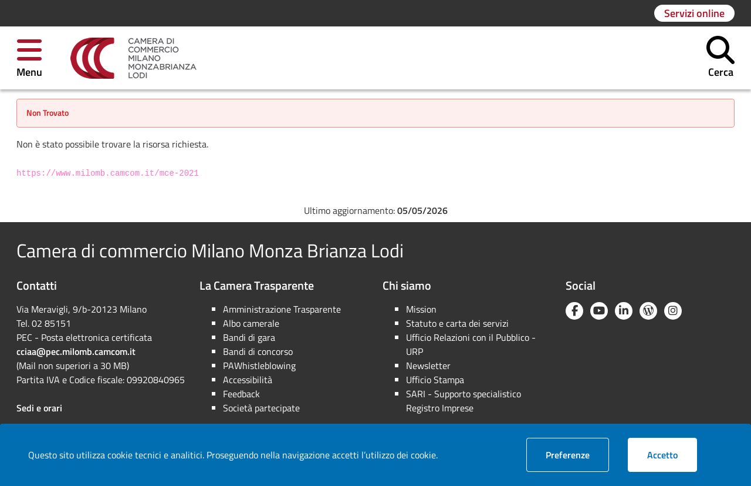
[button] (29, 58)
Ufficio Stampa (435, 380)
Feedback (241, 394)
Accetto (672, 454)
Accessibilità (247, 380)
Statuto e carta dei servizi (457, 323)
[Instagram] (673, 311)
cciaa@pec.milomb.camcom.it (76, 351)
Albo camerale (251, 323)
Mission (421, 309)
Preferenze (577, 454)
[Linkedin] (623, 311)
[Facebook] (574, 311)
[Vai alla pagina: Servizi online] (694, 13)
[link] (133, 58)
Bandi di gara (249, 337)
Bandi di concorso (258, 351)
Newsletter (428, 365)
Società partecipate (261, 408)
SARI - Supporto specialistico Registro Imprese (463, 401)
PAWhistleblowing (259, 365)
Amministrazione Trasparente (282, 309)
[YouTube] (599, 311)
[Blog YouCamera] (648, 311)
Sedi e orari (39, 408)
